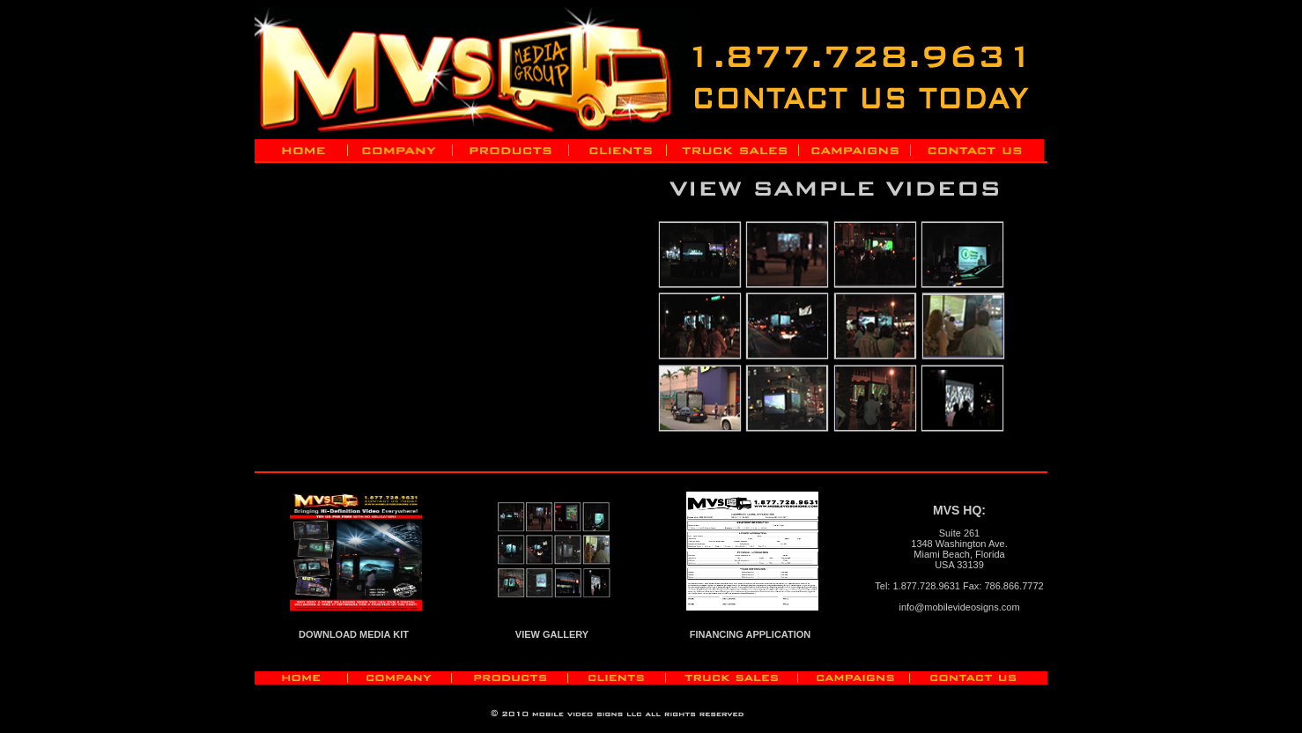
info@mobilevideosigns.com (959, 607)
